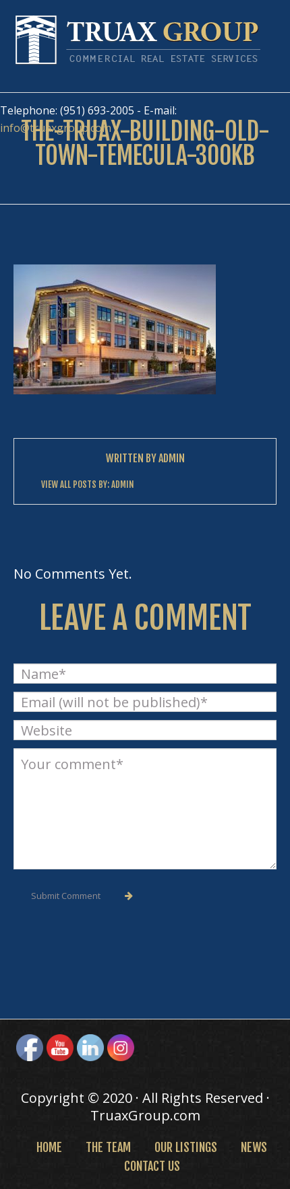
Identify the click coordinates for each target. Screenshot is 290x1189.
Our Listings (185, 1147)
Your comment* (145, 808)
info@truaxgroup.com (55, 127)
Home (49, 1147)
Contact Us (152, 1166)
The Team (108, 1147)
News (254, 1147)
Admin (171, 458)
